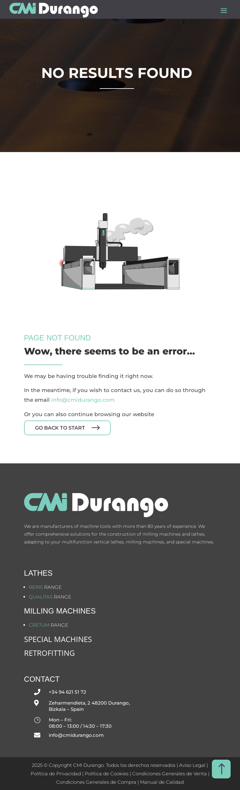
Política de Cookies (107, 774)
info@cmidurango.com (83, 400)
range (45, 587)
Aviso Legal (192, 765)
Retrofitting (49, 653)
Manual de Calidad (162, 782)
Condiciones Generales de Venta (169, 774)
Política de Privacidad (56, 774)
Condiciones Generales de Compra (96, 782)
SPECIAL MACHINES (58, 639)
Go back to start (60, 428)
